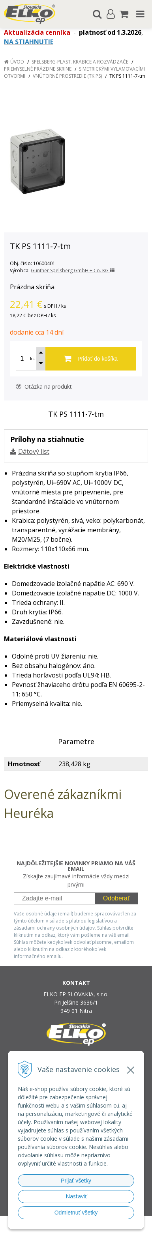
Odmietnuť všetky (76, 1212)
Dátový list (33, 451)
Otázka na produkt (44, 386)
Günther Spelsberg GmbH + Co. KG (72, 270)
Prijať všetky (76, 1180)
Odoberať (116, 898)
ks (32, 358)
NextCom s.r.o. (91, 1229)
